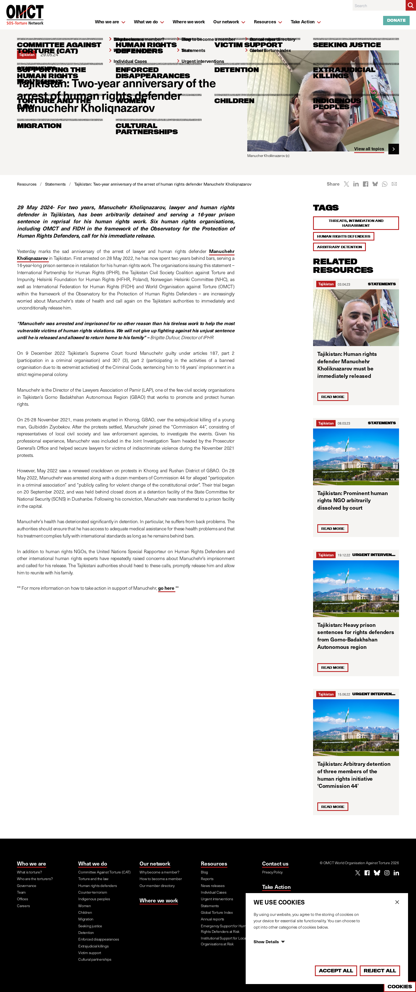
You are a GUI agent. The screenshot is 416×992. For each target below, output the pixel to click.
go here (166, 587)
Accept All (336, 971)
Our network (155, 863)
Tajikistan (325, 284)
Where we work (159, 900)
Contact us (275, 863)
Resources (214, 863)
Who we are (31, 863)
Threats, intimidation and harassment (356, 223)
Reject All (380, 971)
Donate (396, 20)
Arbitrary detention (339, 247)
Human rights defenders (343, 236)
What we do (92, 863)
